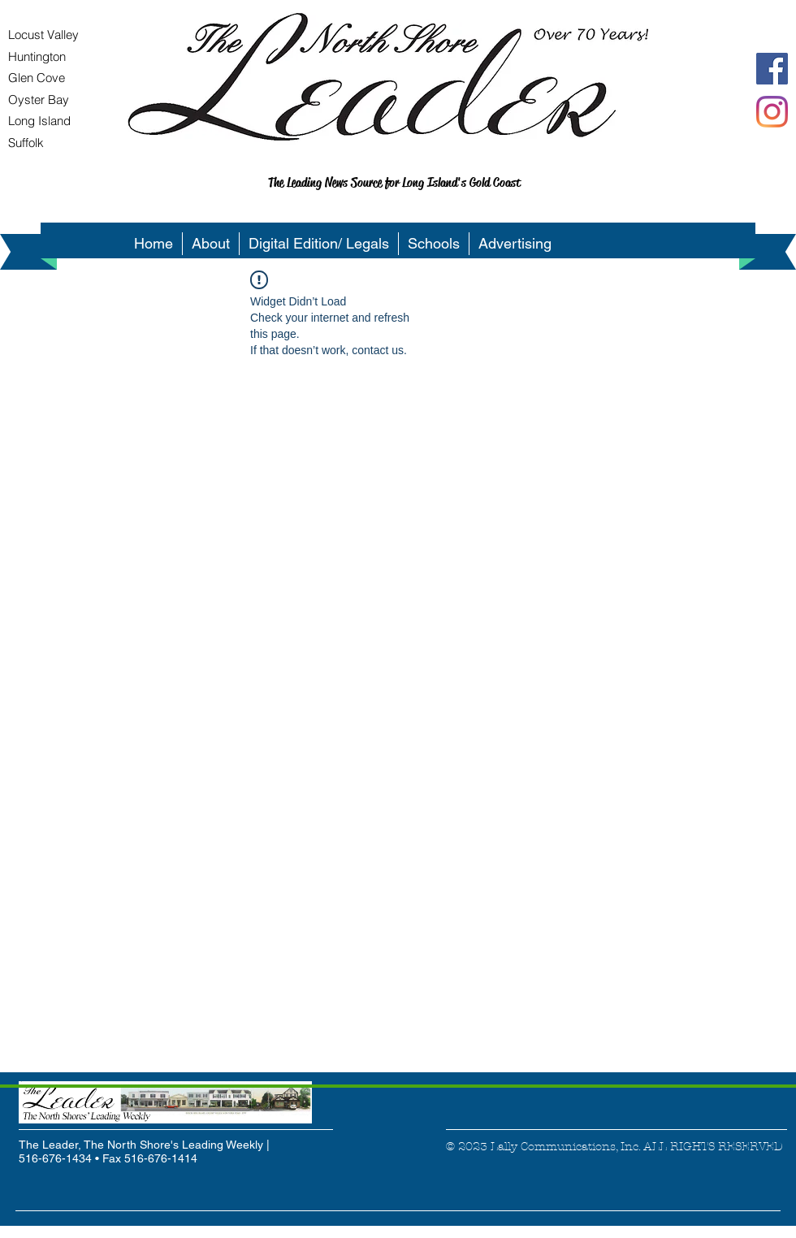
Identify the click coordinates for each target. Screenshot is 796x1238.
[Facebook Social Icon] (772, 68)
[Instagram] (772, 112)
